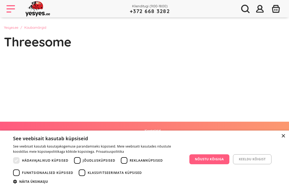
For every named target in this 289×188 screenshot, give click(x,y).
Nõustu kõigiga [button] (209, 159)
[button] (97, 181)
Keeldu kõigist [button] (252, 159)
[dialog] (144, 159)
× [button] (283, 136)
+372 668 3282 (150, 11)
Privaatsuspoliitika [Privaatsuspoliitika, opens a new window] (110, 151)
